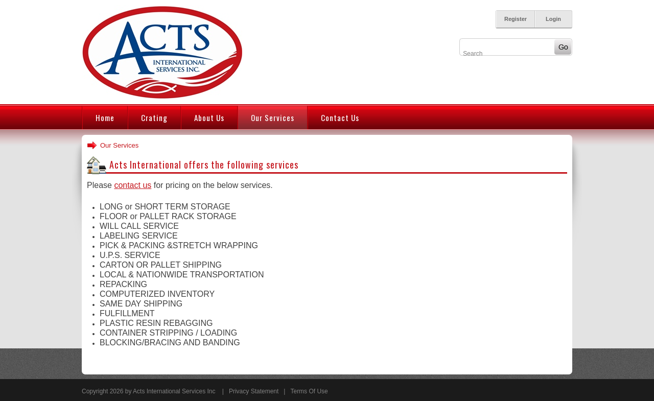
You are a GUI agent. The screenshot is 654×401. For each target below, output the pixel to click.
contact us (132, 185)
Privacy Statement (253, 391)
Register (515, 19)
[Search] (506, 54)
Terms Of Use (309, 391)
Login (553, 19)
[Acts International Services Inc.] (162, 51)
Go (562, 47)
